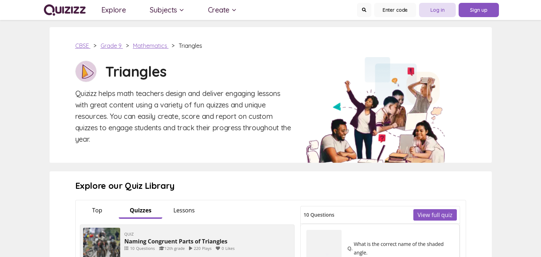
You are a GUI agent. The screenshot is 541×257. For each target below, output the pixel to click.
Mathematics (151, 45)
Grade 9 (112, 45)
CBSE (83, 45)
